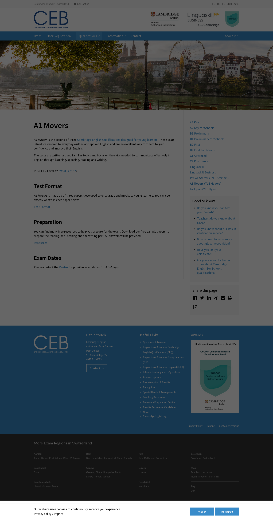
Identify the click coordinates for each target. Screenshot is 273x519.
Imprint (58, 514)
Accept (202, 511)
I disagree (227, 511)
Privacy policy (42, 514)
